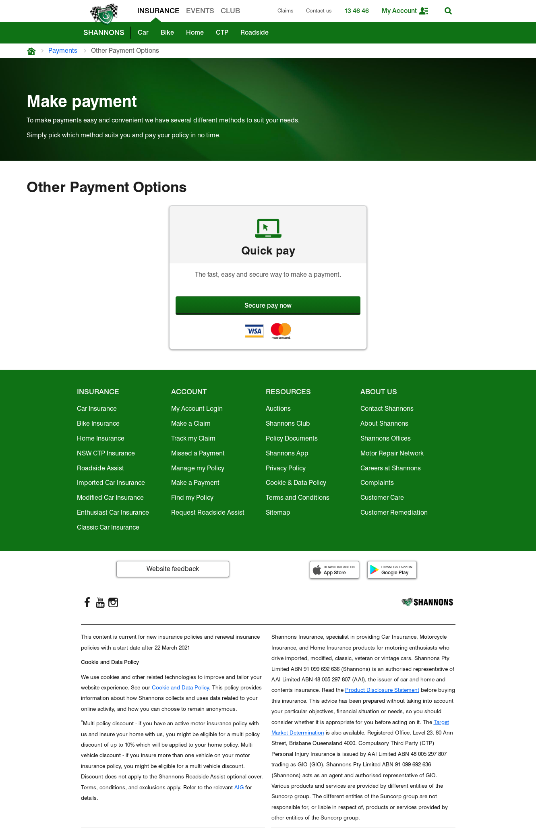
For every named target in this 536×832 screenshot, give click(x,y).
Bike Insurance (98, 423)
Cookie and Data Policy (180, 687)
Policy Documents (292, 438)
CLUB (230, 10)
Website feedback (173, 569)
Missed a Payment (198, 453)
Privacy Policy (286, 468)
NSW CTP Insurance (106, 453)
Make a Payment (195, 482)
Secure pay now (268, 305)
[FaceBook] (87, 602)
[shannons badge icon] (101, 14)
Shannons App (287, 453)
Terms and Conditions (297, 497)
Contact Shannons (387, 408)
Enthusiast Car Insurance (113, 512)
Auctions (278, 408)
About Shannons (384, 423)
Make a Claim (191, 423)
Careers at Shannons (390, 468)
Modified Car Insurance (110, 497)
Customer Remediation (394, 512)
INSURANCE (158, 10)
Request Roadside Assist (207, 512)
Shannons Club (288, 423)
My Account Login (197, 408)
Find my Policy (192, 497)
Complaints (377, 482)
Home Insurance (100, 438)
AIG (239, 787)
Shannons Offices (385, 438)
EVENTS (200, 10)
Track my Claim (193, 438)
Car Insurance (97, 408)
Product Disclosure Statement (382, 690)
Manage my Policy (197, 468)
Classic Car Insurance (108, 527)
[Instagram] (113, 602)
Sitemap (278, 512)
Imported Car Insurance (111, 482)
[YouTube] (100, 602)
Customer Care (382, 497)
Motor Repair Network (392, 453)
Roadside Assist (100, 468)
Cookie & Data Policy (296, 482)
